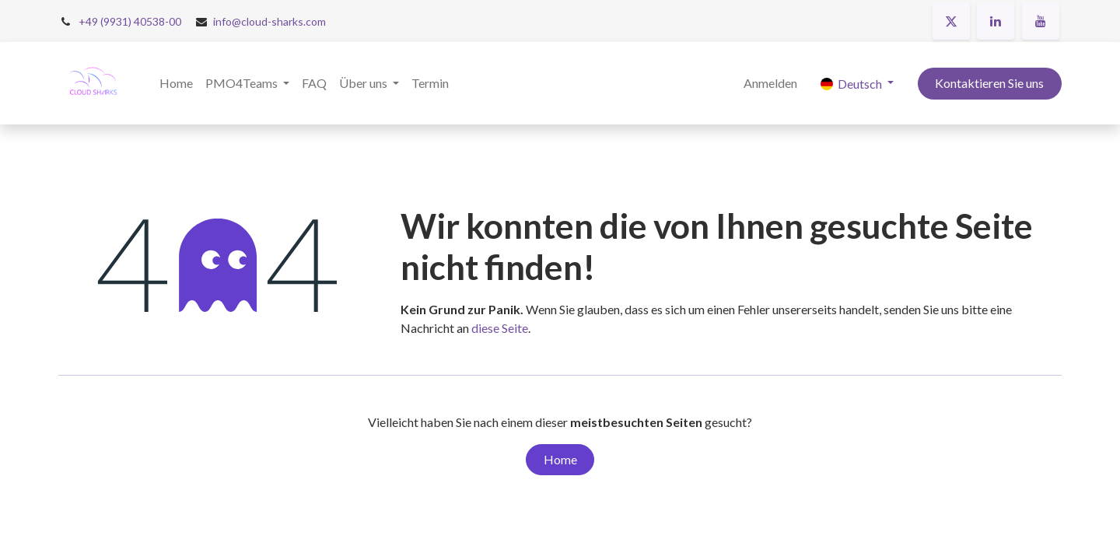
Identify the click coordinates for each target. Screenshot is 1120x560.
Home (560, 459)
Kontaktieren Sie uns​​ (989, 82)
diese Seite (499, 327)
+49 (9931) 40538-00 (130, 21)
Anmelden (770, 82)
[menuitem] (176, 83)
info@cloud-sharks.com (269, 21)
